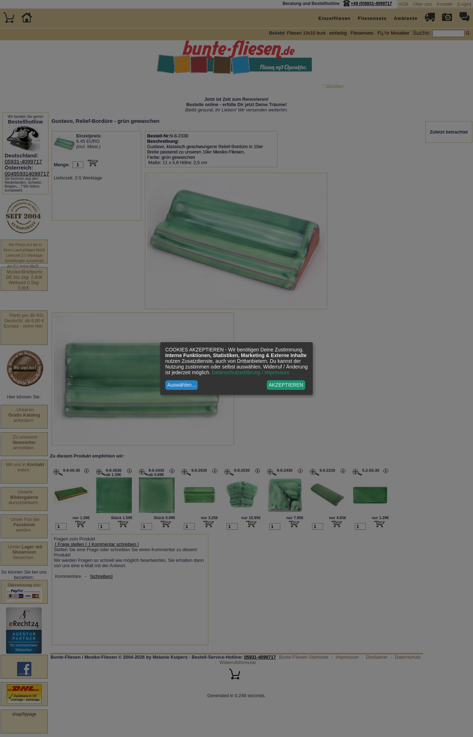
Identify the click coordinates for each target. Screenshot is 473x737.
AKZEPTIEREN (286, 385)
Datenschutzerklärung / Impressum (250, 372)
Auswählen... (181, 385)
